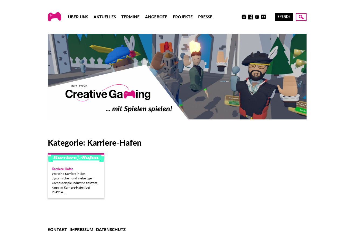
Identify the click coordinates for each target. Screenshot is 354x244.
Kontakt (57, 229)
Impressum (81, 229)
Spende (284, 17)
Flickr (263, 17)
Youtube (257, 17)
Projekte (183, 16)
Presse (205, 16)
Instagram (244, 17)
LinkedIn (269, 17)
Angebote (156, 16)
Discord (237, 17)
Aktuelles (105, 16)
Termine (130, 16)
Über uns (78, 16)
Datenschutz (111, 229)
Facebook (250, 17)
